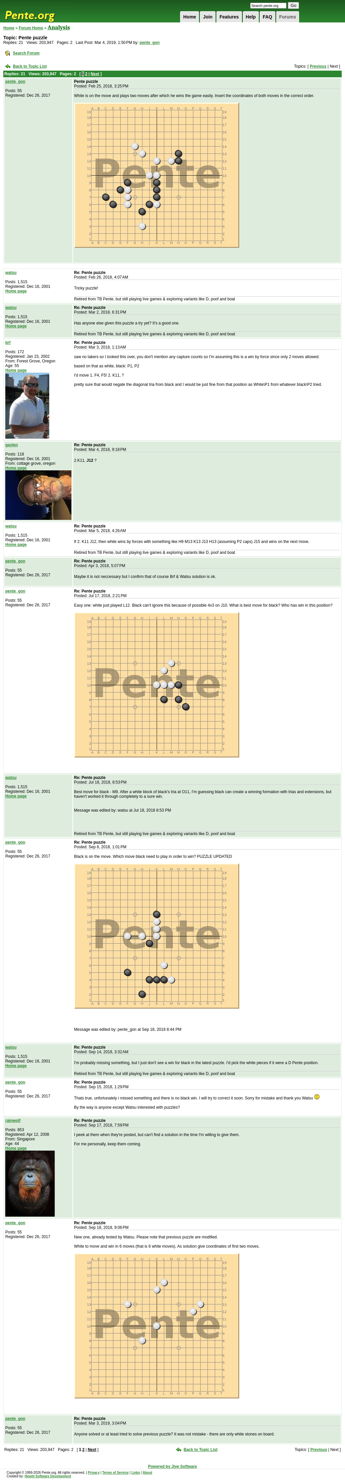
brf (8, 342)
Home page (16, 291)
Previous (318, 66)
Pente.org (38, 11)
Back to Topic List (30, 66)
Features (229, 16)
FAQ (267, 16)
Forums (287, 16)
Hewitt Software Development (47, 1476)
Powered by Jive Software (172, 1466)
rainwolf (12, 1120)
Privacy (94, 1472)
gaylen (11, 445)
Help (251, 16)
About (147, 1472)
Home (189, 16)
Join (207, 16)
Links (135, 1472)
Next (95, 74)
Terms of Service (115, 1472)
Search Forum (26, 53)
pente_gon (149, 42)
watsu (11, 272)
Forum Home (31, 28)
